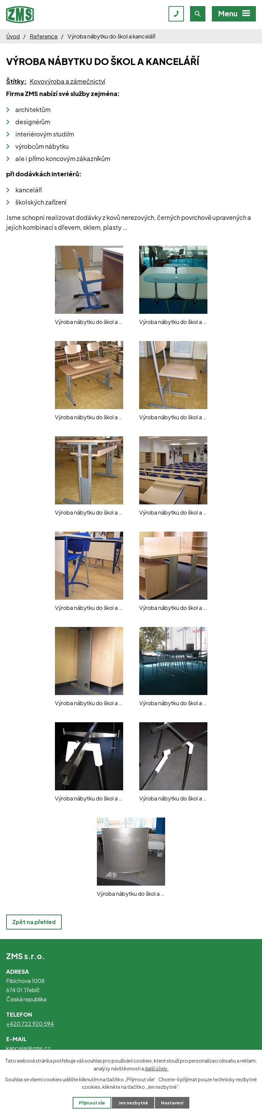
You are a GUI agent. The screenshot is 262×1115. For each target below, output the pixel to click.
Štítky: (16, 81)
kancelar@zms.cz (28, 1048)
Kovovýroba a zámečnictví (67, 81)
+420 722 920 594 (30, 1023)
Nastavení (172, 1102)
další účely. (157, 1068)
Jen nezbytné (133, 1102)
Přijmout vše (92, 1102)
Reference (44, 36)
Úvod (13, 36)
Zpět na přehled (34, 921)
